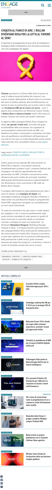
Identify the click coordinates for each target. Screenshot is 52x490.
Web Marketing (6, 20)
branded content (11, 256)
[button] (49, 5)
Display (6, 259)
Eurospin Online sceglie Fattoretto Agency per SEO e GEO (37, 286)
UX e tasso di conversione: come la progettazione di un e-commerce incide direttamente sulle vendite (38, 401)
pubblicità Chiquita (21, 259)
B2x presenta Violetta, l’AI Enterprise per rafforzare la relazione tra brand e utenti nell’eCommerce (37, 382)
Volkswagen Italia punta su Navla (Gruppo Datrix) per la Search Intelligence (37, 362)
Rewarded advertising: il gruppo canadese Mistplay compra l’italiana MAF (36, 419)
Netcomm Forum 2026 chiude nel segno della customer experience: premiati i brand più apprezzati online (38, 325)
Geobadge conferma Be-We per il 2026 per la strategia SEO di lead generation (38, 305)
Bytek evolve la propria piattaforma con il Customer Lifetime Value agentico (37, 438)
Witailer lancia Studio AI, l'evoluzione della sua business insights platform (38, 456)
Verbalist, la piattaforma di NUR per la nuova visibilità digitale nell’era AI (38, 343)
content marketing (32, 256)
